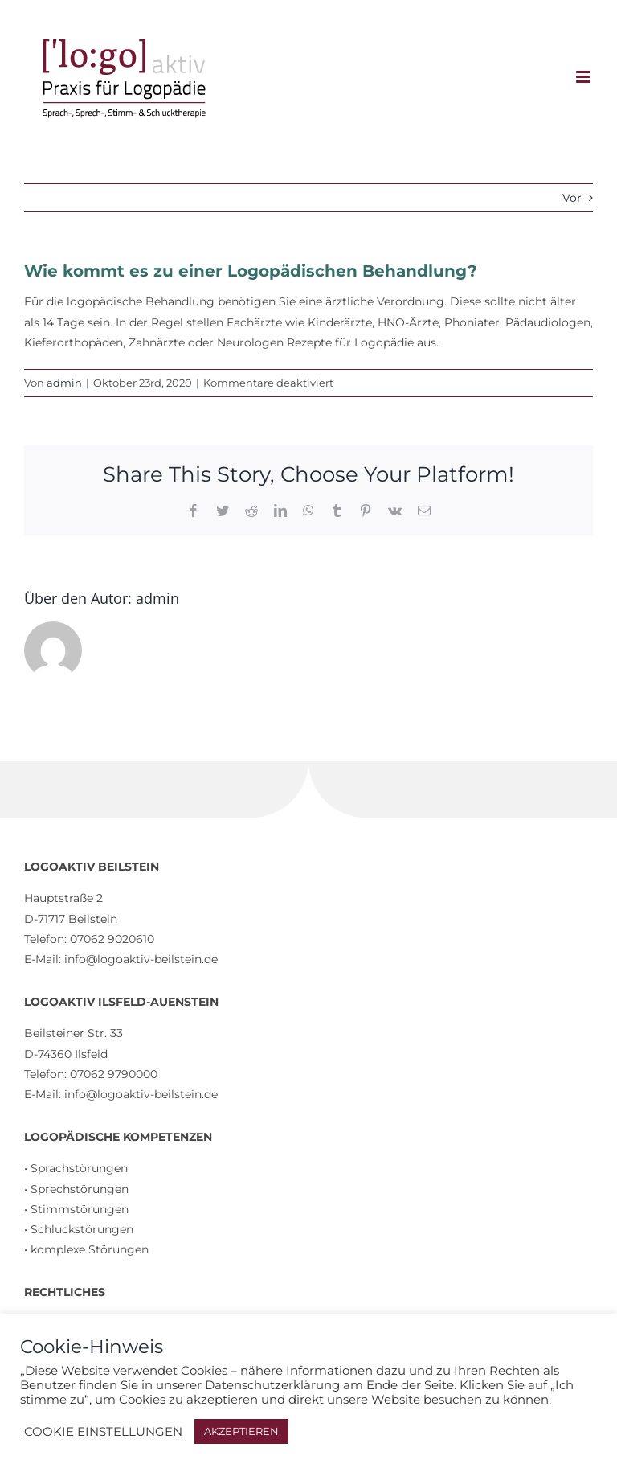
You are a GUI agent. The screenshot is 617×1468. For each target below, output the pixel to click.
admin (64, 382)
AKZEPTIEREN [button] (241, 1431)
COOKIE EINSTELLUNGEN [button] (103, 1432)
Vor (572, 198)
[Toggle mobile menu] (584, 76)
